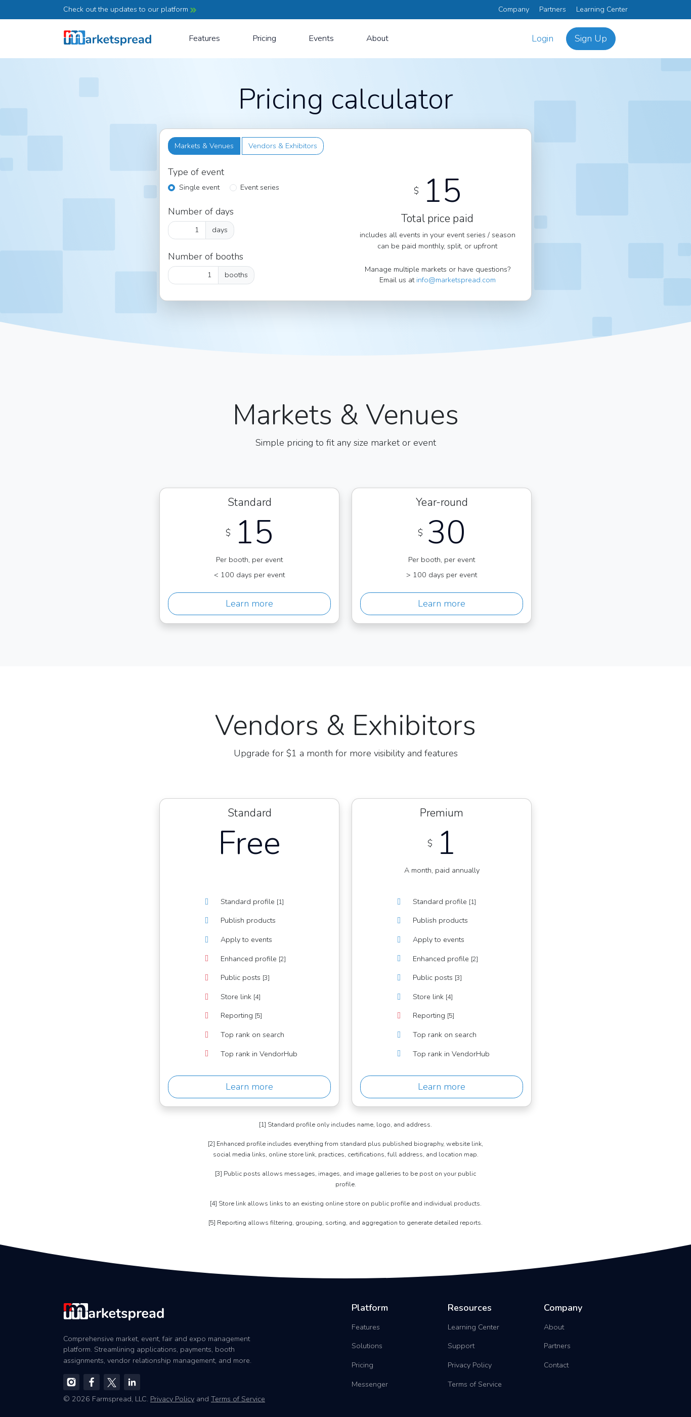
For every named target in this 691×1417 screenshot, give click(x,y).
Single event (199, 187)
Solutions (367, 1346)
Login (542, 38)
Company (513, 9)
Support (461, 1346)
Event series (259, 187)
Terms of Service (475, 1384)
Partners (552, 9)
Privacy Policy (470, 1365)
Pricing (264, 38)
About (377, 38)
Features (204, 38)
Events (321, 38)
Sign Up (591, 38)
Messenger (370, 1384)
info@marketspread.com (456, 280)
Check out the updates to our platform (129, 9)
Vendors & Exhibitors (282, 146)
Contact (556, 1365)
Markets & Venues (204, 146)
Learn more (249, 603)
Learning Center (602, 9)
